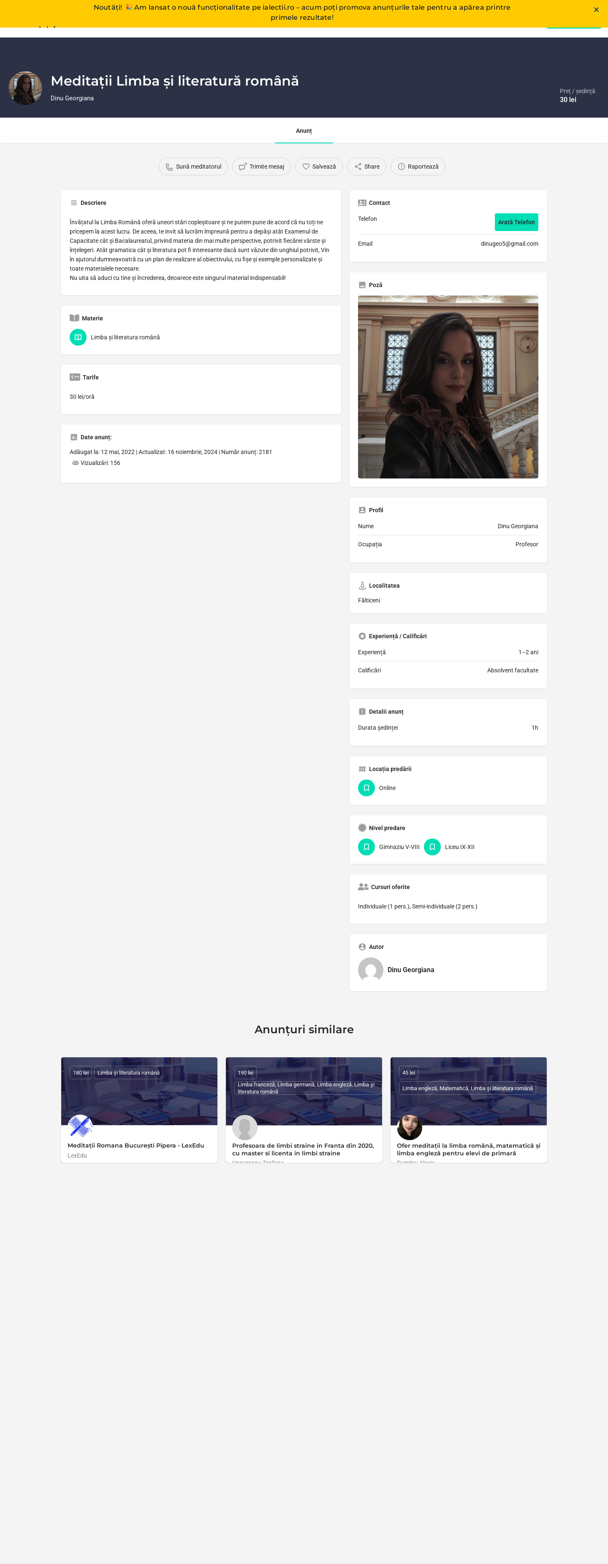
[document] (304, 782)
